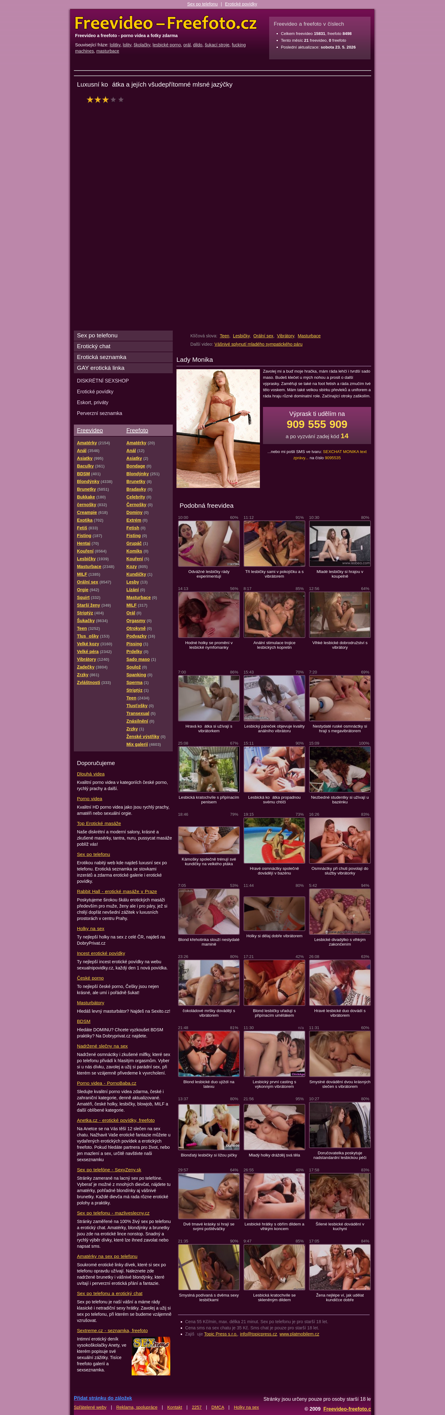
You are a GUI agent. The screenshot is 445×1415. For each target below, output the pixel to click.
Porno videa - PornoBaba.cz (106, 1083)
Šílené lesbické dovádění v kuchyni (340, 1226)
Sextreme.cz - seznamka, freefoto (112, 1330)
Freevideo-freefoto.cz (348, 1409)
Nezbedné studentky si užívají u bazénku (340, 799)
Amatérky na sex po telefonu (107, 1256)
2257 (197, 1407)
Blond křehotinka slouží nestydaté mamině (208, 942)
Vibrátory (285, 335)
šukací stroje (217, 44)
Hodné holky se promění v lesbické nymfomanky (209, 645)
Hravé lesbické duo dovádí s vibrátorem (340, 1013)
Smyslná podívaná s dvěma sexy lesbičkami (209, 1297)
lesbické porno (167, 44)
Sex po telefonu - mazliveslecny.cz (113, 1213)
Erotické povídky (241, 4)
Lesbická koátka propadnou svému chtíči (274, 799)
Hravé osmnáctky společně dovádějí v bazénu (274, 870)
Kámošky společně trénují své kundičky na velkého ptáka (209, 861)
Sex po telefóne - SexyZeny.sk (109, 1169)
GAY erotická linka (101, 368)
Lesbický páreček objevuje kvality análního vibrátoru (274, 728)
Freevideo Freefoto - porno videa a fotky (166, 23)
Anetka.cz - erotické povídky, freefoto (116, 1120)
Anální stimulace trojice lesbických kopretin (274, 645)
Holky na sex (90, 928)
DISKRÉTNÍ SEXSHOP (103, 380)
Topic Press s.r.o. (221, 1334)
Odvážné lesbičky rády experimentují (208, 574)
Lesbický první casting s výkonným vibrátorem (274, 1084)
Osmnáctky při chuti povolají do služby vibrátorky (340, 870)
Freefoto (137, 430)
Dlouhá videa (90, 773)
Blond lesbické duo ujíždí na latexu (209, 1084)
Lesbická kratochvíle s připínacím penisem (209, 799)
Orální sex (263, 335)
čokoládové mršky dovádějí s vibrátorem (209, 1013)
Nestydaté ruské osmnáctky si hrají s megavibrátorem (340, 728)
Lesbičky (241, 335)
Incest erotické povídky (101, 953)
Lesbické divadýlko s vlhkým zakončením (340, 942)
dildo (197, 44)
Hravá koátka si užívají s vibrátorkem (208, 728)
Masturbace (309, 335)
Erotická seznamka (101, 357)
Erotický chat (93, 346)
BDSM (84, 1021)
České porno (90, 978)
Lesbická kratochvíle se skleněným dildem (274, 1297)
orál (187, 44)
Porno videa (89, 798)
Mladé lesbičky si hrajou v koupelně (340, 574)
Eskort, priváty (92, 402)
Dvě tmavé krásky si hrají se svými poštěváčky (208, 1226)
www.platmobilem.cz (299, 1334)
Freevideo (90, 430)
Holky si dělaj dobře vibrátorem (274, 936)
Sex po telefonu (202, 4)
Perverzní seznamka (99, 413)
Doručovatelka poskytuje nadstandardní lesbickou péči (339, 1155)
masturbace (107, 51)
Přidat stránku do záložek (103, 1398)
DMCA (217, 1407)
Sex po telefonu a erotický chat (109, 1293)
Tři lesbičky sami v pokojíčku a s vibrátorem (274, 574)
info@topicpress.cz (258, 1334)
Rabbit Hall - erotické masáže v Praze (117, 891)
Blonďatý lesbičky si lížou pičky (209, 1155)
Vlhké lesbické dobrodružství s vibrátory (340, 645)
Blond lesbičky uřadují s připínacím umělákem (274, 1013)
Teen (224, 335)
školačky (142, 44)
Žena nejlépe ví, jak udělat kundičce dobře (340, 1297)
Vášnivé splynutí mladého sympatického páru (258, 344)
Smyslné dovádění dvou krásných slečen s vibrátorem (340, 1084)
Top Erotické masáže (99, 823)
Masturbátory (90, 1002)
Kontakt (174, 1407)
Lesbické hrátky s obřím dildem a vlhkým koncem (274, 1226)
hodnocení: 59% (107, 99)
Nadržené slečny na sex (102, 1046)
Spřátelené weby (90, 1407)
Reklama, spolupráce (136, 1407)
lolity (127, 44)
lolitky (115, 44)
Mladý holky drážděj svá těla (274, 1155)
